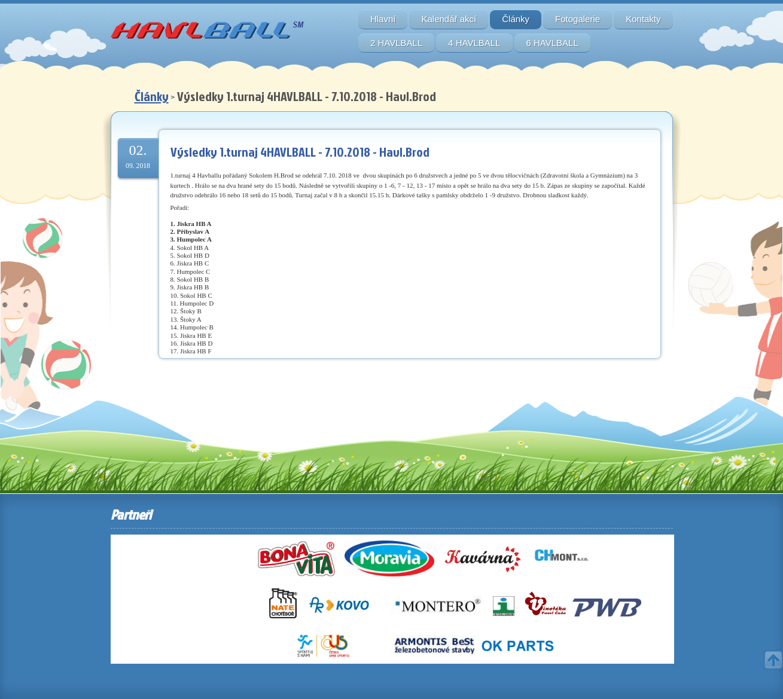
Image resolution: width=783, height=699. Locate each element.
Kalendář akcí (448, 19)
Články (515, 19)
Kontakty (643, 19)
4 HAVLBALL (474, 43)
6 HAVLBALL (552, 43)
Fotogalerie (577, 19)
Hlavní (383, 19)
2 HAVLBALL (396, 43)
